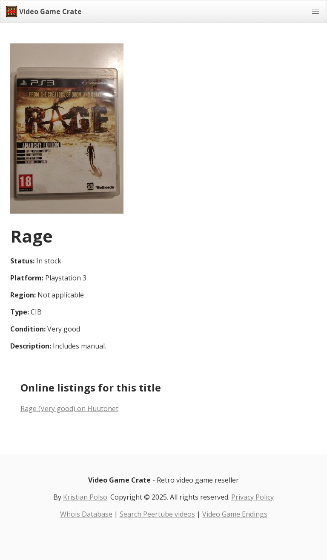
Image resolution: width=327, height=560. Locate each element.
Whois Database (86, 514)
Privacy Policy (252, 497)
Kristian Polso (85, 497)
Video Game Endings (234, 514)
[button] (315, 11)
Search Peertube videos (157, 514)
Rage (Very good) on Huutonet (69, 408)
